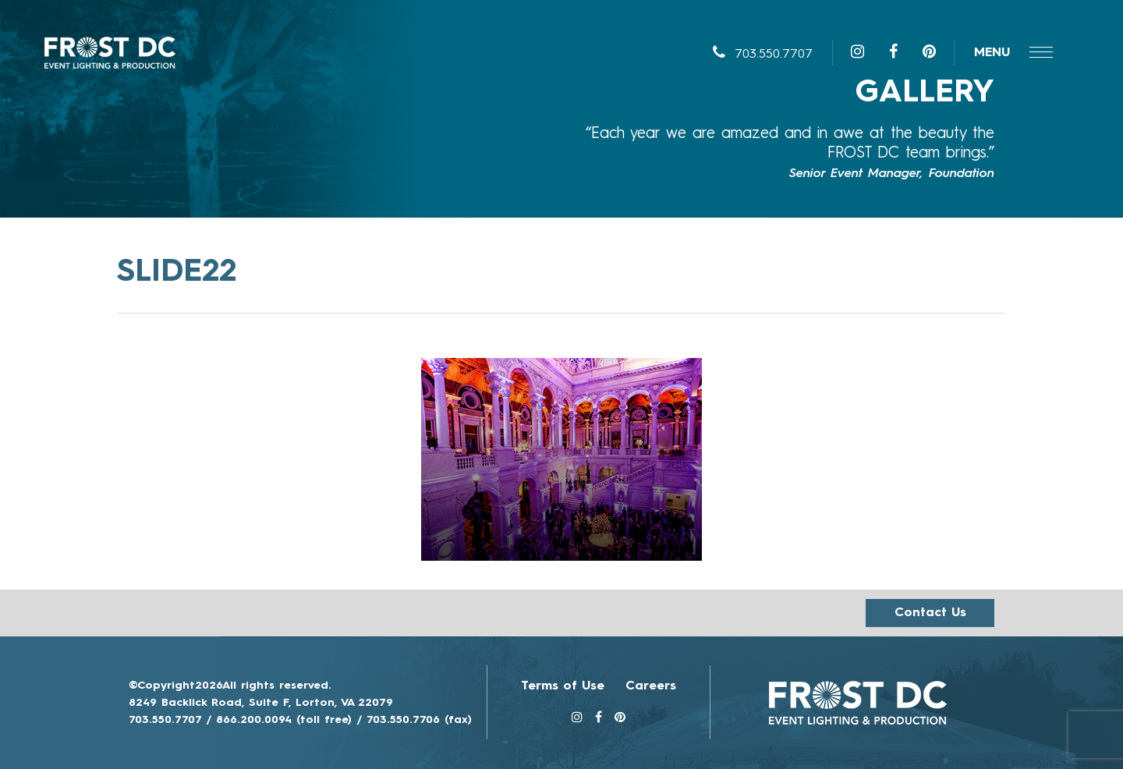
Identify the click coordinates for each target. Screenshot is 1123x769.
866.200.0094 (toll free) (284, 719)
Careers (650, 686)
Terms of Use (562, 686)
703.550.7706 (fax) (419, 719)
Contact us (930, 613)
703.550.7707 (763, 54)
